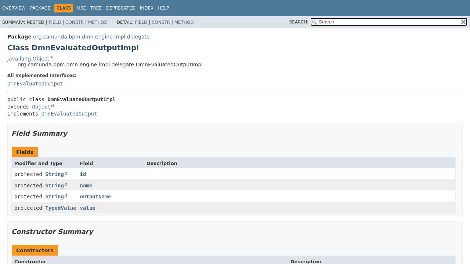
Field (54, 22)
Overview (14, 8)
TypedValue (60, 208)
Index (147, 8)
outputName (95, 196)
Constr (74, 22)
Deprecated (120, 8)
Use (81, 8)
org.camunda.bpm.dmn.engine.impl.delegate (91, 37)
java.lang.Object (28, 59)
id (83, 174)
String (54, 174)
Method (98, 22)
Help (163, 8)
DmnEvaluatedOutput (35, 84)
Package (40, 8)
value (87, 208)
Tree (96, 8)
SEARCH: (299, 22)
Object (41, 107)
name (86, 185)
